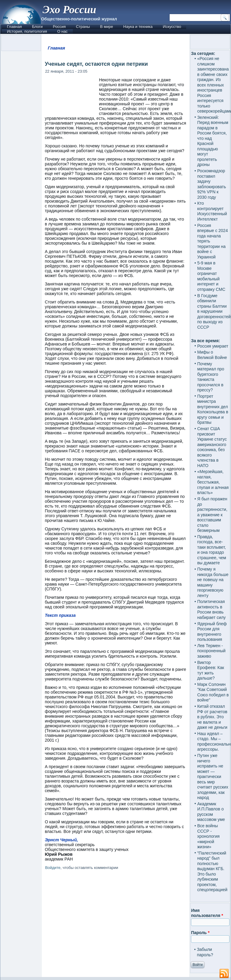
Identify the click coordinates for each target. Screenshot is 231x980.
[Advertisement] (115, 924)
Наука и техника (138, 26)
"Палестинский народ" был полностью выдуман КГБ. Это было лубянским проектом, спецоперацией (212, 871)
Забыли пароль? (205, 952)
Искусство (172, 26)
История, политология (27, 31)
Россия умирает (212, 346)
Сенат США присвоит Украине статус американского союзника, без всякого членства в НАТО (212, 447)
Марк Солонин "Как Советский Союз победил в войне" (213, 692)
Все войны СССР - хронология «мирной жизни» (208, 836)
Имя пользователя (207, 913)
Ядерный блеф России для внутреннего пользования (212, 631)
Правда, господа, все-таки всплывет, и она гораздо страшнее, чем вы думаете (211, 549)
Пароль (200, 932)
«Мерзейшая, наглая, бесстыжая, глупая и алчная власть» (213, 482)
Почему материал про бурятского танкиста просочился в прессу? (210, 377)
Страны (83, 26)
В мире (106, 26)
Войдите (52, 867)
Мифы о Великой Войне (212, 355)
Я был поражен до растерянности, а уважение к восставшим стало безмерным (212, 514)
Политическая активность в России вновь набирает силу (211, 609)
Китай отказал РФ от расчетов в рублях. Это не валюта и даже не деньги (212, 717)
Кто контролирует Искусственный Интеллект (212, 211)
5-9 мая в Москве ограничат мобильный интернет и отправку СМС (211, 276)
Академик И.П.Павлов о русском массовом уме (211, 811)
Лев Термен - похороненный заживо (211, 651)
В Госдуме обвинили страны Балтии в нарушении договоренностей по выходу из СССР (214, 311)
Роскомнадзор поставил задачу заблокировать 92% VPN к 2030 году (211, 184)
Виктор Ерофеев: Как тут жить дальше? (210, 670)
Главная (14, 26)
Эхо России (69, 10)
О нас (62, 31)
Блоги (37, 26)
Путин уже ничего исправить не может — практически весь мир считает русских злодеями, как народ (212, 776)
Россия (59, 26)
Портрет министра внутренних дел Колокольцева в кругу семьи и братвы (212, 409)
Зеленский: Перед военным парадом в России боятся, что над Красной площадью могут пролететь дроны (212, 141)
